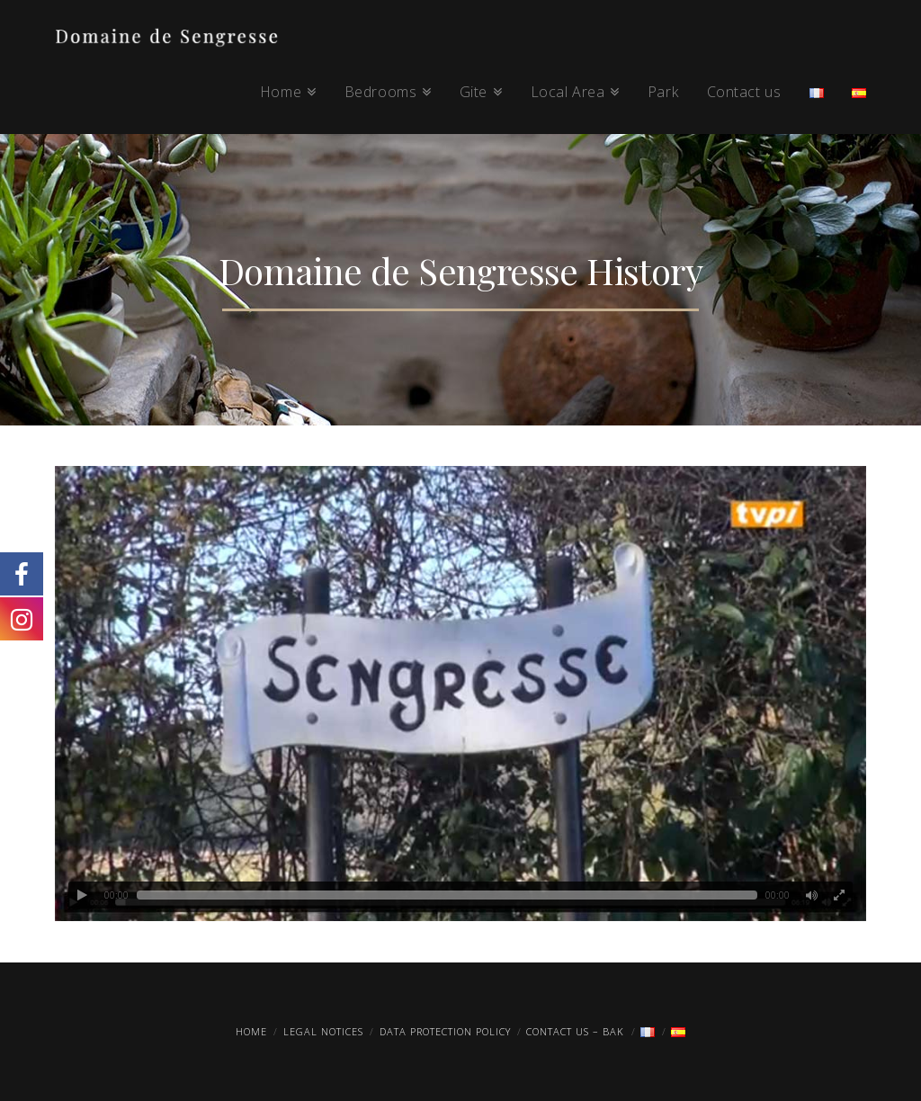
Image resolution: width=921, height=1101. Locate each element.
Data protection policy (445, 1031)
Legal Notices (323, 1031)
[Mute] (812, 895)
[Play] (81, 895)
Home (251, 1031)
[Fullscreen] (839, 895)
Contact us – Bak (575, 1031)
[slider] (446, 895)
